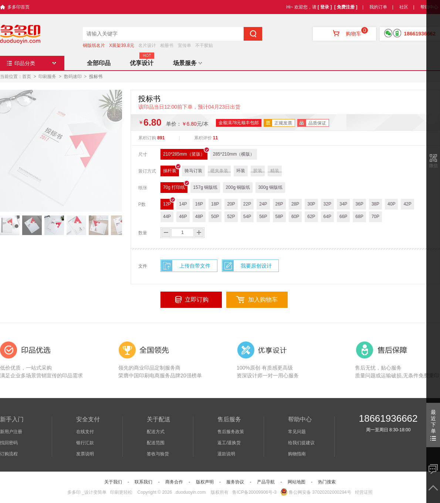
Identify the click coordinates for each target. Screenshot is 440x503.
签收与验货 (158, 453)
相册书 (166, 45)
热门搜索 (327, 482)
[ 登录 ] (325, 7)
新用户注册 (11, 431)
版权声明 (205, 482)
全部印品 (99, 63)
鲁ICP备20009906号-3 (254, 492)
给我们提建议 (301, 442)
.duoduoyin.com (190, 492)
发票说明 (85, 453)
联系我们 (143, 482)
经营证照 (364, 492)
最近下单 (433, 425)
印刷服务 (47, 76)
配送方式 (156, 431)
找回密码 (9, 442)
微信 (433, 165)
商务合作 (174, 482)
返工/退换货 (229, 442)
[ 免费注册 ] (346, 7)
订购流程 (9, 453)
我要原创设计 (256, 266)
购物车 (344, 34)
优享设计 (141, 63)
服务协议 (235, 482)
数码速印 (73, 76)
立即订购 (197, 299)
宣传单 (184, 45)
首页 (26, 76)
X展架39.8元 (121, 45)
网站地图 (296, 482)
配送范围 (156, 442)
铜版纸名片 (94, 45)
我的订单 (378, 7)
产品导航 (266, 482)
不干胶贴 (204, 45)
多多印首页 (18, 7)
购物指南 (297, 453)
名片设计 (147, 45)
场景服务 (187, 63)
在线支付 (85, 431)
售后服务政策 (230, 431)
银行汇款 (85, 442)
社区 (403, 7)
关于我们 (113, 482)
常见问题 (297, 431)
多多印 (74, 492)
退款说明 (226, 453)
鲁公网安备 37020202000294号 (315, 492)
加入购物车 (263, 299)
